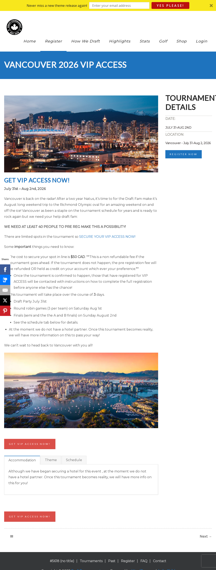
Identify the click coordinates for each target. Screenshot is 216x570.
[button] (108, 5)
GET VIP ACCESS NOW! (37, 180)
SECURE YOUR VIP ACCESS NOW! (107, 237)
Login (201, 41)
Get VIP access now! (30, 443)
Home (29, 41)
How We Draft (85, 41)
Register (53, 41)
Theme (51, 460)
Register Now (183, 154)
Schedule (74, 460)
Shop (181, 41)
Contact (159, 561)
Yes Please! (170, 5)
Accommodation (22, 460)
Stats (145, 41)
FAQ (143, 561)
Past (111, 561)
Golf (163, 41)
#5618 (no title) (62, 561)
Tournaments (91, 561)
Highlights (119, 41)
